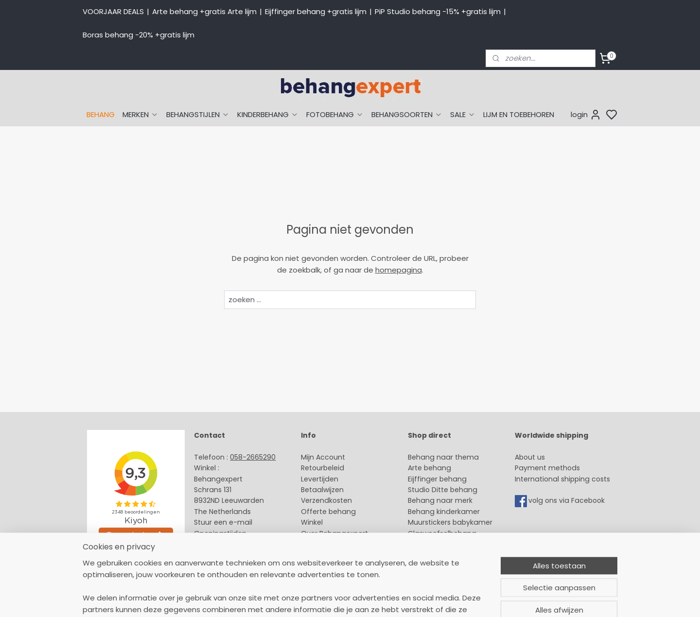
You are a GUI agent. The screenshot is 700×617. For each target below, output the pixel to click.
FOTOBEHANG (335, 114)
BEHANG (101, 114)
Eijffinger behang (437, 479)
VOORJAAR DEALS (113, 11)
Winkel (312, 522)
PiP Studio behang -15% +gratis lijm (438, 11)
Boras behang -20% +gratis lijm (138, 35)
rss (442, 599)
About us (530, 457)
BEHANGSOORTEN (406, 114)
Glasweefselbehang (442, 533)
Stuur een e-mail (224, 522)
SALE (462, 114)
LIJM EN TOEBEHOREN (518, 114)
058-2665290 (253, 457)
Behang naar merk (440, 500)
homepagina (398, 270)
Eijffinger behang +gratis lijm (316, 11)
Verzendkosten (326, 500)
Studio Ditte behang (442, 490)
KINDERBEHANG (267, 114)
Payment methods (547, 468)
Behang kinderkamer (444, 511)
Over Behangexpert (334, 533)
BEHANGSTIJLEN (197, 114)
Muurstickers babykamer (450, 522)
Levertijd (315, 479)
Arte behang (429, 468)
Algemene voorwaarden (343, 544)
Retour (312, 468)
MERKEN (140, 114)
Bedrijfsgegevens (223, 544)
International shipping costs (562, 479)
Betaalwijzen (322, 490)
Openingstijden (220, 533)
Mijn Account (323, 457)
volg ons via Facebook (567, 501)
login (586, 114)
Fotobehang (429, 544)
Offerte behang (328, 511)
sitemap (421, 599)
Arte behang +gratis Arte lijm (204, 11)
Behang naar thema (443, 457)
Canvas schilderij (437, 555)
